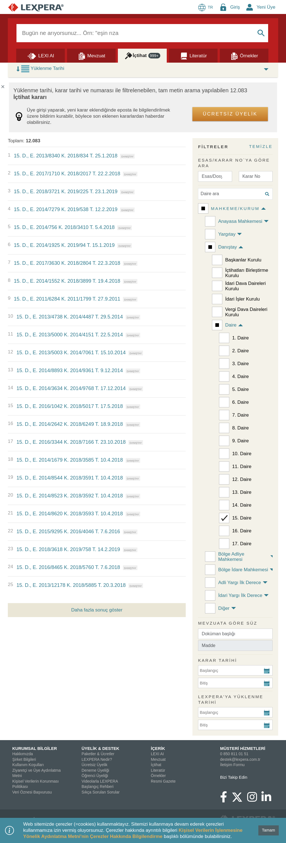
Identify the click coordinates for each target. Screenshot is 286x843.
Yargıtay (226, 234)
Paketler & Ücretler (98, 754)
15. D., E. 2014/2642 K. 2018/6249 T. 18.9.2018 (69, 424)
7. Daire (240, 415)
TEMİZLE (261, 146)
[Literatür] (193, 55)
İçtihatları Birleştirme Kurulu (246, 273)
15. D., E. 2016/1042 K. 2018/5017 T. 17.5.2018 (69, 406)
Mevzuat (158, 759)
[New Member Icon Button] (249, 7)
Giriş (235, 7)
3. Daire (240, 363)
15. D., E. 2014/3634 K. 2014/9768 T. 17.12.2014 (71, 388)
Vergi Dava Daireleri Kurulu (246, 312)
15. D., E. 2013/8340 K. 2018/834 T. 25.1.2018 (65, 156)
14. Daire (241, 505)
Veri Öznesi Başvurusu (32, 792)
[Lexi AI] (40, 55)
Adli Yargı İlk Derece (239, 582)
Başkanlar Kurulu (243, 260)
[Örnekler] (244, 55)
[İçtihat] (142, 55)
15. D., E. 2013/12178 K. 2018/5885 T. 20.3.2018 (71, 585)
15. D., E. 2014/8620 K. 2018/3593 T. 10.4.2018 (69, 513)
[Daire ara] (235, 194)
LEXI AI (157, 754)
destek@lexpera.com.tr (240, 759)
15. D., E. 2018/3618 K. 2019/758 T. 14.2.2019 (68, 549)
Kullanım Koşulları (28, 764)
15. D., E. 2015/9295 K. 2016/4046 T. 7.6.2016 (68, 531)
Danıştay (227, 247)
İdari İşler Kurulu (242, 299)
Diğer (224, 608)
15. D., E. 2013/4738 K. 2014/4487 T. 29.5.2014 (69, 317)
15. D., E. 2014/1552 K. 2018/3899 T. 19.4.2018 (67, 281)
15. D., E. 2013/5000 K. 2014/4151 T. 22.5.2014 (69, 334)
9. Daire (240, 440)
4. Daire (240, 376)
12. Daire (241, 479)
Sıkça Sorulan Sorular (101, 792)
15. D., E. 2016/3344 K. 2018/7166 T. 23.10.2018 (71, 442)
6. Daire (240, 402)
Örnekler (158, 775)
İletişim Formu (232, 764)
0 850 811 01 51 (234, 754)
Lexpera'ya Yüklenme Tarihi (230, 699)
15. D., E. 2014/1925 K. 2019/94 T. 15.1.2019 (64, 245)
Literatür (158, 770)
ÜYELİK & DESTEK (100, 748)
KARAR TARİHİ (217, 660)
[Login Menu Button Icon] (223, 7)
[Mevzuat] (91, 55)
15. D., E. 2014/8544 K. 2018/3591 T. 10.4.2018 (69, 478)
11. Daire (241, 466)
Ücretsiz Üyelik (95, 764)
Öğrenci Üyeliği (95, 775)
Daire (231, 325)
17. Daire (241, 543)
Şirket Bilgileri (24, 759)
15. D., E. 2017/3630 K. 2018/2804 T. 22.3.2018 (67, 263)
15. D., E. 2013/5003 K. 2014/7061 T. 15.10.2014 (71, 352)
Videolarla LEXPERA (100, 781)
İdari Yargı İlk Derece (240, 595)
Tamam (268, 830)
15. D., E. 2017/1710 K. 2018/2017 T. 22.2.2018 (67, 173)
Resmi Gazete (163, 781)
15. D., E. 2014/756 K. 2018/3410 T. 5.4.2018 (64, 227)
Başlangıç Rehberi (97, 786)
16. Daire (241, 530)
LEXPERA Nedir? (97, 759)
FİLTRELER (213, 146)
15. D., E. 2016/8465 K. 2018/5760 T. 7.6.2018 (68, 567)
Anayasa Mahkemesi (240, 221)
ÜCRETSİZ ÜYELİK (230, 114)
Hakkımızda (22, 754)
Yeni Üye (266, 7)
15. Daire (241, 518)
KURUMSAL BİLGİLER (34, 748)
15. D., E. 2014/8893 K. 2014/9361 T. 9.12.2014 (69, 370)
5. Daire (240, 389)
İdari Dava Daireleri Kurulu (245, 286)
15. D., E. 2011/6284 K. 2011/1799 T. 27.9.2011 (67, 299)
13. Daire (241, 492)
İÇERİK (158, 748)
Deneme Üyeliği (95, 770)
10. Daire (241, 453)
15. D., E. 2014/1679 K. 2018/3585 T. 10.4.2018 (69, 460)
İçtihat (156, 764)
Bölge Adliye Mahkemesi (231, 556)
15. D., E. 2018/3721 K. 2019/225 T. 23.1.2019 (65, 191)
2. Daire (240, 350)
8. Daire (240, 428)
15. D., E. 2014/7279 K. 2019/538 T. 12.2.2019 (65, 209)
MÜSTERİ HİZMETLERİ (242, 748)
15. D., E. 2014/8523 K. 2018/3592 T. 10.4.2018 (69, 496)
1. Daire (240, 338)
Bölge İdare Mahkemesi (243, 569)
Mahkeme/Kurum (235, 208)
